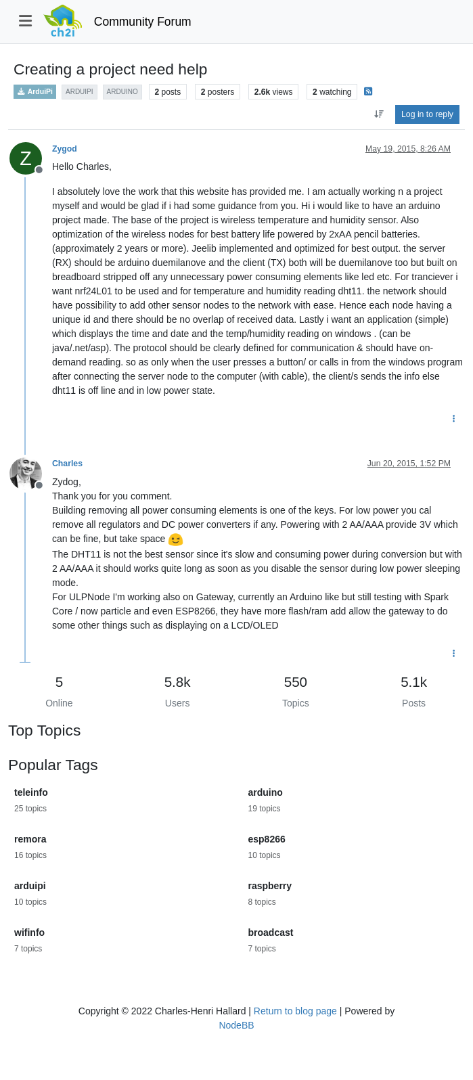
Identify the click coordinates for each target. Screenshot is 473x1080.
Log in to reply (427, 114)
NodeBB (236, 1025)
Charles (67, 463)
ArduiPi (35, 91)
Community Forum (143, 21)
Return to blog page (295, 1011)
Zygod (64, 149)
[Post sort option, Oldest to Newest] (378, 114)
